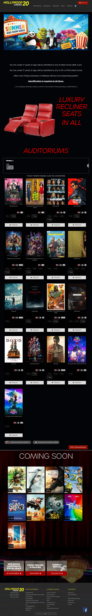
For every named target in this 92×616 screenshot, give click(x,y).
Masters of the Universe (32, 600)
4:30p (13, 269)
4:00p (28, 269)
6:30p (40, 269)
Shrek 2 (49, 598)
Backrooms (29, 608)
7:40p (83, 321)
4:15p (7, 216)
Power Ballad (29, 598)
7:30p (13, 216)
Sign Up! (83, 3)
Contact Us (71, 592)
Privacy (70, 604)
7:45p (70, 272)
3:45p (49, 216)
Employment (71, 602)
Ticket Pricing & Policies (74, 598)
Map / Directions (72, 594)
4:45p (55, 216)
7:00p (83, 269)
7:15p (28, 272)
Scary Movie (29, 596)
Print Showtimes (78, 447)
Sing (48, 600)
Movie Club (66, 10)
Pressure (28, 610)
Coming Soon (57, 10)
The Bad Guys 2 (51, 602)
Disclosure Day (51, 594)
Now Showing (48, 10)
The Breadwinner (30, 606)
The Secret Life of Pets (52, 608)
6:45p (61, 216)
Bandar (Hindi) (29, 592)
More (74, 10)
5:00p (55, 374)
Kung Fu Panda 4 (51, 592)
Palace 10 (80, 10)
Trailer (14, 225)
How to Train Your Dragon (53, 596)
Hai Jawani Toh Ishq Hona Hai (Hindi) (35, 594)
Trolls (48, 606)
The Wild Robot (51, 604)
